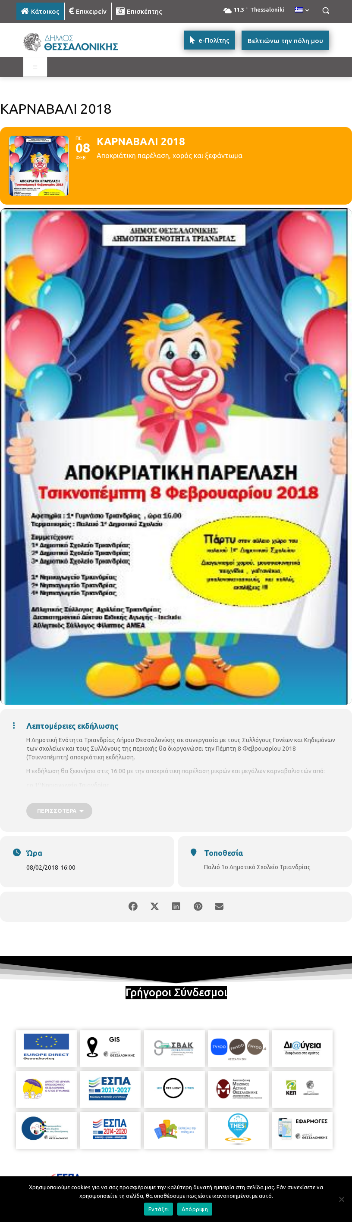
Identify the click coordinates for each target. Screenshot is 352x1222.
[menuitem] (302, 10)
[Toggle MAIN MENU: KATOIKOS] (35, 67)
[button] (325, 10)
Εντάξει (158, 1209)
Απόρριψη (195, 1209)
